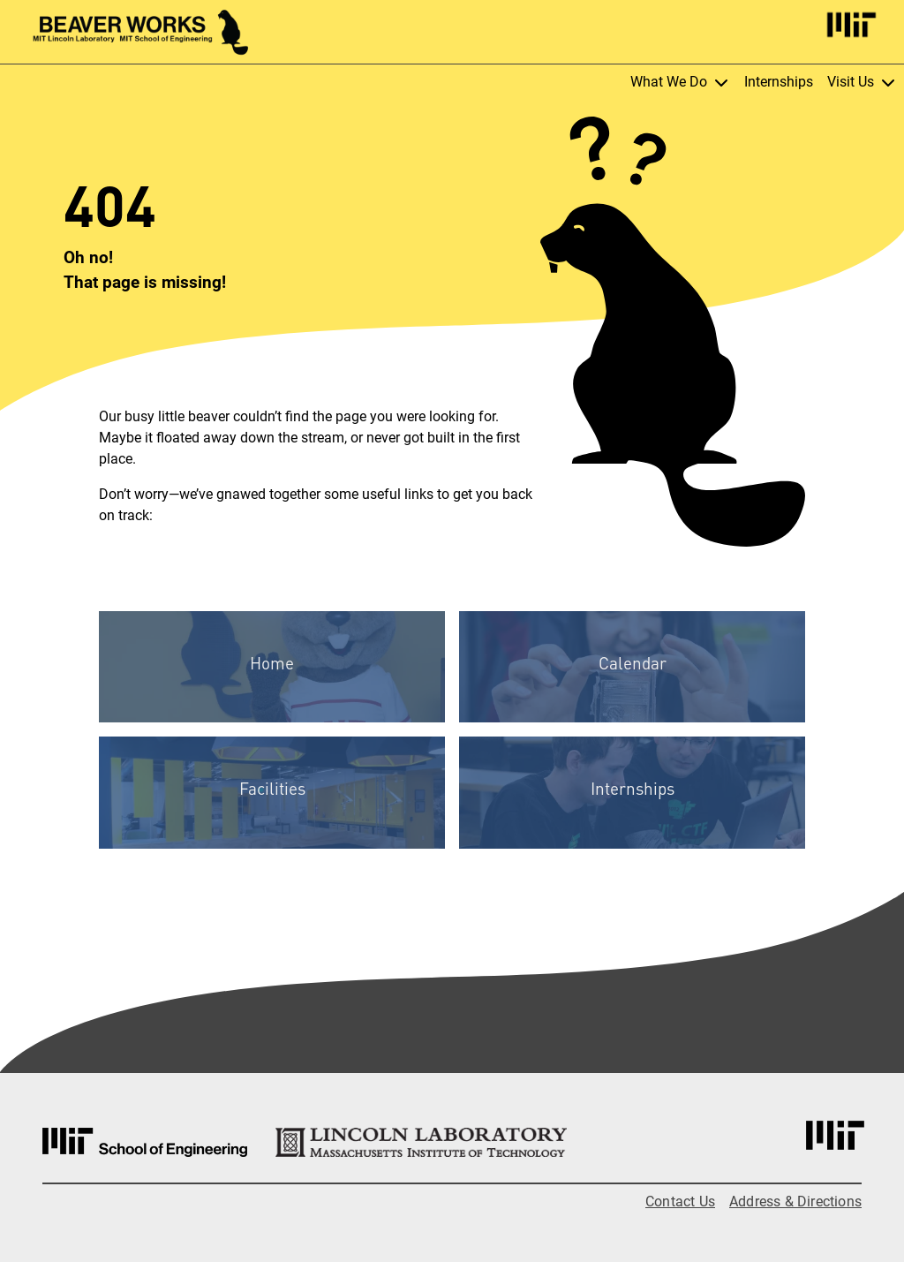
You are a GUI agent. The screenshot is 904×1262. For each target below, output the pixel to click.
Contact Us (680, 1201)
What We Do (680, 82)
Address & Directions (795, 1201)
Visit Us (862, 82)
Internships (778, 81)
